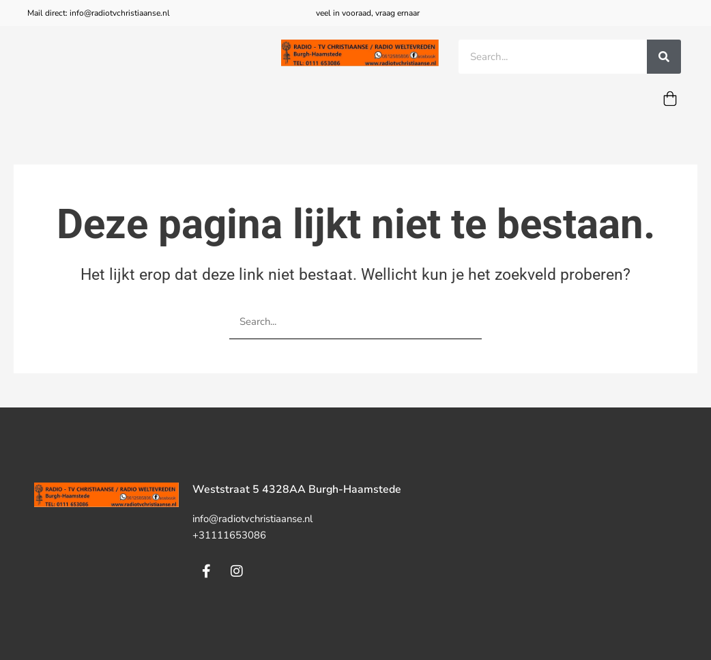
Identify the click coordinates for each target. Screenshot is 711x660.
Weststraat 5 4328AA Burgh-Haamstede (297, 490)
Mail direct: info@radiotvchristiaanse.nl (98, 13)
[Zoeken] (664, 57)
